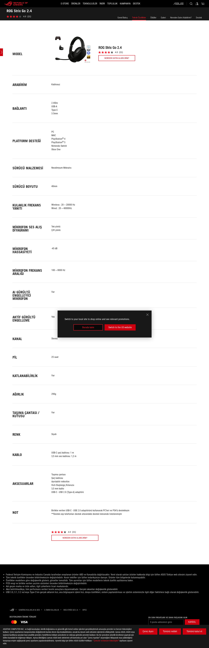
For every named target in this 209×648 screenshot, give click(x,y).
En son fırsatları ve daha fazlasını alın (167, 617)
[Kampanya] (128, 3)
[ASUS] (178, 4)
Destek (199, 17)
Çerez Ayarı (148, 631)
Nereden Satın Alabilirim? (181, 17)
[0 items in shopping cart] (203, 3)
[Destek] (142, 3)
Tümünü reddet (170, 631)
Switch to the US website (120, 327)
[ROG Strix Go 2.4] (70, 610)
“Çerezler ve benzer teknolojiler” (106, 640)
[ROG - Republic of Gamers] (16, 3)
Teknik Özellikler (139, 17)
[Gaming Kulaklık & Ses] (29, 610)
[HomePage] (12, 610)
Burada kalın (88, 327)
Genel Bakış (122, 17)
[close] (147, 314)
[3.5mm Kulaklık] (51, 610)
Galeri (163, 17)
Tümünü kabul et (194, 631)
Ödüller (153, 17)
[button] (72, 3)
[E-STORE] (60, 3)
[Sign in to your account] (197, 3)
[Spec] (84, 610)
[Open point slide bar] (1, 52)
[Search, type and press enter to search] (191, 4)
